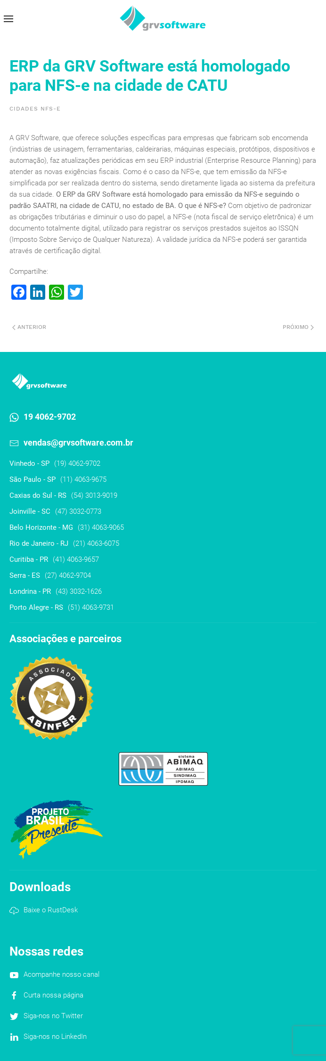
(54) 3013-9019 (94, 495)
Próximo (298, 327)
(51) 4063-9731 (91, 607)
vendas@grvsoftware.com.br (78, 442)
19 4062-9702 (50, 417)
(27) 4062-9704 (68, 575)
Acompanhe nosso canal (61, 974)
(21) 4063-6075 (96, 543)
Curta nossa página (53, 995)
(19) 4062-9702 (77, 463)
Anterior (29, 327)
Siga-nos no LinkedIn (55, 1036)
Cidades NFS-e (35, 108)
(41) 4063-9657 (76, 559)
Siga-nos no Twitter (53, 1016)
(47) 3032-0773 (78, 511)
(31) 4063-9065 (101, 527)
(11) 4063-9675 (83, 479)
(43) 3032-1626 (79, 591)
